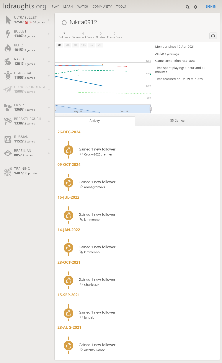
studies (100, 35)
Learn (68, 6)
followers (64, 35)
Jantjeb (86, 317)
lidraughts (24, 6)
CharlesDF (89, 285)
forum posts (114, 35)
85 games (177, 121)
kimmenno (89, 219)
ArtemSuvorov (91, 350)
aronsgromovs (92, 187)
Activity (95, 121)
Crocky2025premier (95, 154)
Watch (82, 6)
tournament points (83, 35)
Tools (121, 6)
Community (102, 6)
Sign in (211, 6)
